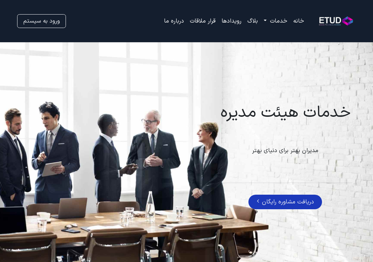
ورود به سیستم (41, 21)
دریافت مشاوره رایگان (285, 202)
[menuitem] (298, 21)
